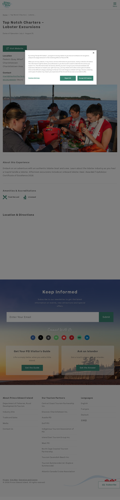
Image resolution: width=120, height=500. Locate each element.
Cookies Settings (34, 78)
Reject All (68, 78)
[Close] (93, 52)
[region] (61, 67)
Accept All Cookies (85, 78)
